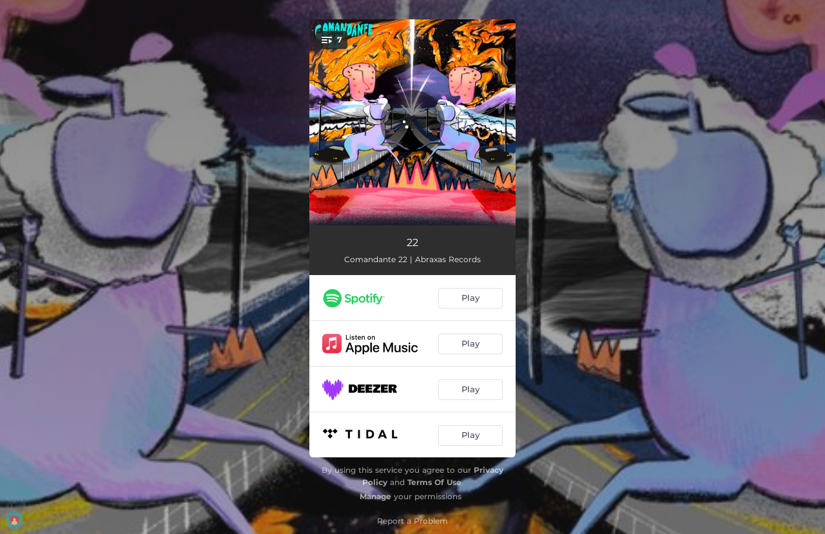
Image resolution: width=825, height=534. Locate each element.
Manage (375, 496)
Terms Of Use (434, 482)
